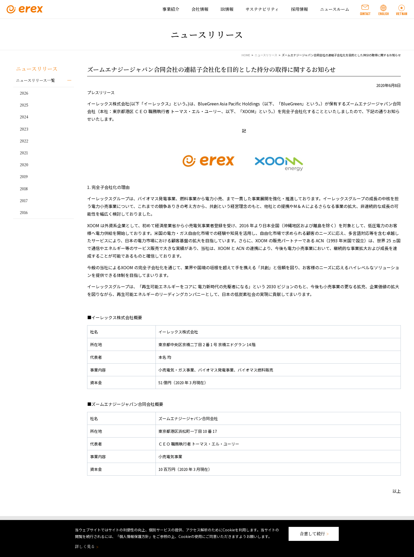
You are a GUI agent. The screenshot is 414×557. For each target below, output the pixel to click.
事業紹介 (170, 9)
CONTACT (365, 14)
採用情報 (299, 9)
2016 (24, 212)
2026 (24, 93)
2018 (24, 188)
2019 (24, 176)
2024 (24, 116)
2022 (24, 140)
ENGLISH (383, 14)
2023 (24, 129)
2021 (24, 152)
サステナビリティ (262, 9)
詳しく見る (86, 546)
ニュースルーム (334, 9)
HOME (246, 55)
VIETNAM (401, 14)
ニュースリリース (266, 55)
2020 (24, 164)
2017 (24, 200)
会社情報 (199, 9)
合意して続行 (314, 534)
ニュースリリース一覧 (35, 80)
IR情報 (226, 9)
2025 (24, 105)
